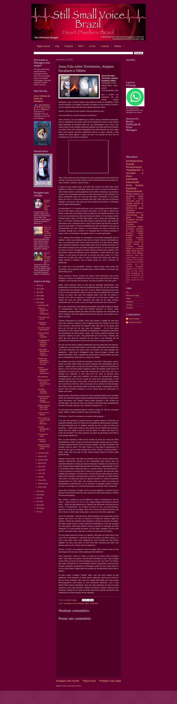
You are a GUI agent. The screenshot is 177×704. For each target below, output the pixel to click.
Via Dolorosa (135, 275)
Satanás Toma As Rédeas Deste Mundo (44, 447)
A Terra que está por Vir (43, 318)
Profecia (129, 237)
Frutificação (139, 266)
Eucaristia (129, 266)
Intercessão (132, 182)
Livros (92, 46)
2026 (38, 285)
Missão (129, 194)
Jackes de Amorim (134, 322)
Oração (130, 164)
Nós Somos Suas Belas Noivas (44, 329)
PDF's (81, 46)
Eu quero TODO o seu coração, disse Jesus (47, 205)
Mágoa (128, 280)
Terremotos (94, 603)
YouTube (129, 305)
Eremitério (130, 220)
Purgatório (129, 235)
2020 (38, 491)
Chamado (130, 201)
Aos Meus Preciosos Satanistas (42, 391)
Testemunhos (131, 222)
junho (40, 470)
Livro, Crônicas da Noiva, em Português (42, 98)
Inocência (129, 259)
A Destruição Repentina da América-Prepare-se (43, 352)
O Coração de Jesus (43, 435)
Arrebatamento (134, 160)
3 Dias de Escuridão (136, 262)
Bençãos (129, 240)
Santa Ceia (139, 255)
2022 (38, 299)
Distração (140, 231)
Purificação (130, 229)
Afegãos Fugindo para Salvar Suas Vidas (44, 407)
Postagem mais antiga (110, 681)
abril (40, 477)
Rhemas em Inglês (132, 295)
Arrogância (135, 277)
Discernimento (43, 377)
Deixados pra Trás (134, 264)
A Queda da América (42, 323)
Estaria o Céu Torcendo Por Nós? (47, 255)
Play (57, 46)
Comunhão (130, 224)
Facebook (129, 308)
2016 (38, 505)
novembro (42, 453)
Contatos (105, 46)
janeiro (40, 487)
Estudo (140, 240)
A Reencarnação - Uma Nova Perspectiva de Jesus (44, 383)
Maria (140, 196)
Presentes (130, 210)
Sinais (128, 262)
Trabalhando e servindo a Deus (134, 173)
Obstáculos (129, 255)
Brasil (141, 277)
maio (40, 473)
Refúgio (140, 217)
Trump (138, 213)
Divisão (140, 233)
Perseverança (134, 167)
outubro (41, 456)
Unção (128, 257)
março (40, 480)
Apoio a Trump (134, 199)
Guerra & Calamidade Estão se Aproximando (43, 370)
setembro (41, 460)
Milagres (140, 253)
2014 (38, 512)
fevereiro (41, 483)
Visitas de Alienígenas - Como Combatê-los (43, 311)
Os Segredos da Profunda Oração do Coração (43, 343)
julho (40, 466)
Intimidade (132, 179)
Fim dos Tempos (78, 603)
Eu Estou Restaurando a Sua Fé (44, 429)
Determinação (131, 226)
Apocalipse (68, 603)
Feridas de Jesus (137, 257)
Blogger (108, 699)
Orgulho (140, 226)
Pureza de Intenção (42, 440)
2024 (38, 292)
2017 (38, 501)
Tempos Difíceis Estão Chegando (43, 335)
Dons (138, 201)
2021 (38, 302)
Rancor (141, 268)
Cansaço (139, 220)
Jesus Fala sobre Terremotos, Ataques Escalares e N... (44, 399)
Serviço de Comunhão (134, 249)
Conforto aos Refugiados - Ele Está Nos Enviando (43, 361)
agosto (40, 463)
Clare (141, 235)
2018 (38, 498)
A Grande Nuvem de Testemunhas (134, 203)
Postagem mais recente (67, 681)
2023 (38, 295)
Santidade (130, 213)
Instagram (129, 302)
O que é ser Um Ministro (43, 413)
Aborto (134, 251)
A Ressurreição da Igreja (134, 215)
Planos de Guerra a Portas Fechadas (47, 230)
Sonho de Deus (132, 271)
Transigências (135, 273)
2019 (38, 495)
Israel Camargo (133, 319)
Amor (129, 185)
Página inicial (43, 46)
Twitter (128, 298)
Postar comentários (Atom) (71, 686)
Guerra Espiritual (134, 187)
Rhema (117, 46)
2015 (38, 508)
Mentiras (140, 259)
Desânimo (129, 233)
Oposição (133, 280)
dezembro (42, 305)
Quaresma (139, 237)
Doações (69, 46)
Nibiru (87, 603)
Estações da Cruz (132, 268)
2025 (38, 289)
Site (127, 292)
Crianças (129, 242)
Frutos (134, 253)
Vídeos (128, 251)
